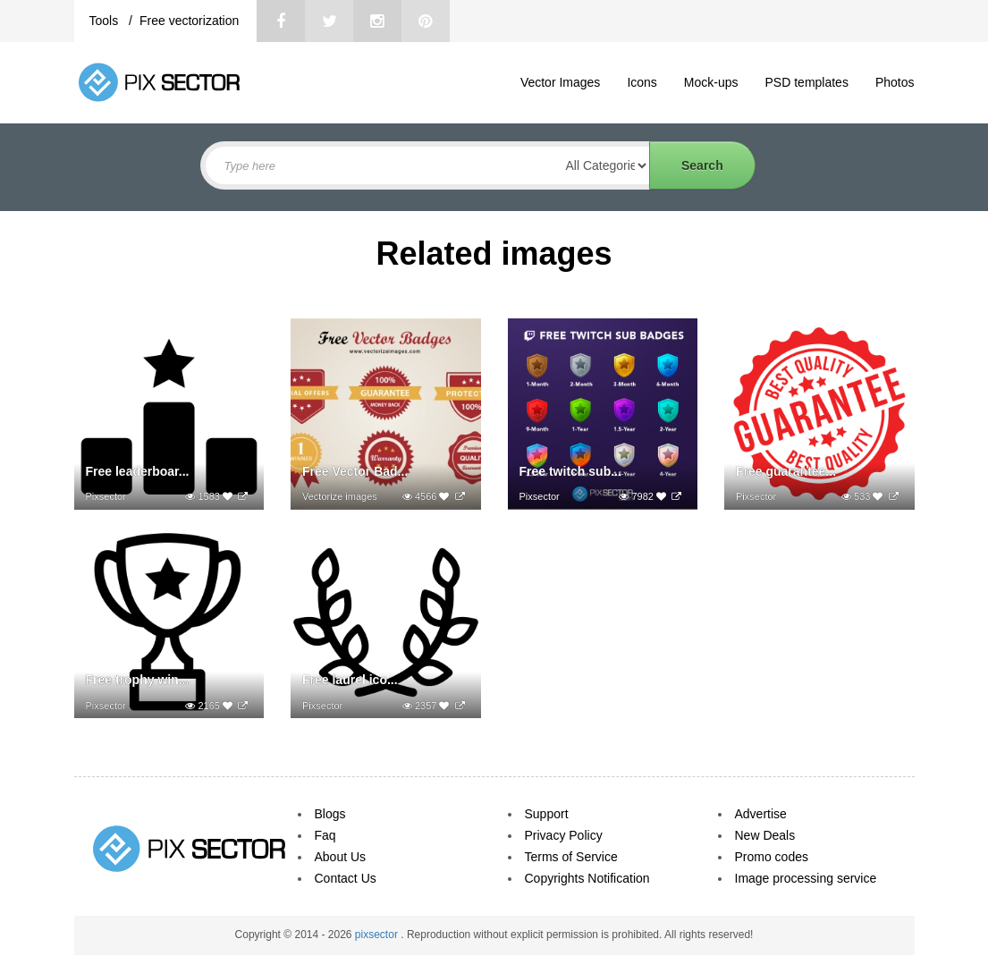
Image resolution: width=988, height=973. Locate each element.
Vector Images (560, 82)
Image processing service (806, 878)
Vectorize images (339, 496)
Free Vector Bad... (355, 471)
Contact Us (345, 878)
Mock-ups (711, 82)
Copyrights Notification (587, 878)
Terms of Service (571, 857)
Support (547, 814)
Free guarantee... (786, 471)
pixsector (378, 934)
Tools (105, 20)
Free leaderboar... (138, 471)
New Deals (765, 835)
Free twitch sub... (570, 471)
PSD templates (807, 82)
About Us (341, 857)
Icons (641, 82)
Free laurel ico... (350, 680)
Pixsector (106, 496)
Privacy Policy (564, 835)
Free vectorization (189, 20)
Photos (895, 82)
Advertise (761, 814)
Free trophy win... (138, 680)
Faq (325, 835)
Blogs (330, 814)
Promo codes (771, 857)
